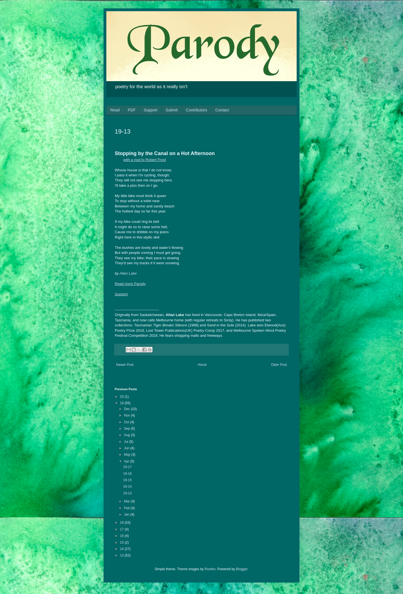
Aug (127, 435)
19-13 (127, 493)
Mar (127, 501)
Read (115, 110)
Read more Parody (130, 284)
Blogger (241, 569)
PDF (131, 110)
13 (122, 555)
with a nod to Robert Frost (144, 160)
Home (202, 365)
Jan (127, 514)
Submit (172, 110)
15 (122, 542)
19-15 (127, 480)
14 (122, 549)
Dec (127, 409)
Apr (127, 461)
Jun (127, 448)
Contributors (196, 110)
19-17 (127, 467)
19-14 (127, 486)
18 (122, 523)
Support (150, 110)
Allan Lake (128, 273)
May (127, 455)
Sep (127, 429)
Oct (127, 422)
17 (122, 529)
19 (122, 403)
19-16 (127, 474)
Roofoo (210, 569)
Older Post (279, 365)
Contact (222, 110)
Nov (127, 415)
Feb (127, 508)
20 (122, 397)
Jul (126, 442)
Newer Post (124, 365)
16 (122, 536)
